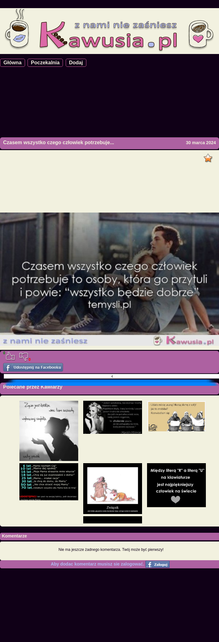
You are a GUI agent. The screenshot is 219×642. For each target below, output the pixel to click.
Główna (12, 62)
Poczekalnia (45, 62)
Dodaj (76, 62)
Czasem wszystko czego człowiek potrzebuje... (58, 142)
